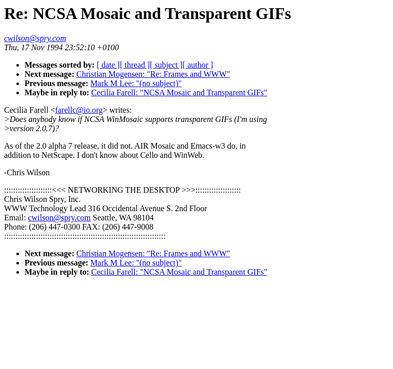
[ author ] (198, 64)
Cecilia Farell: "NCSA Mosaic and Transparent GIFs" (179, 92)
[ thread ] (135, 64)
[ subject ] (166, 64)
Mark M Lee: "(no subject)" (136, 83)
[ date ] (108, 64)
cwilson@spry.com (59, 217)
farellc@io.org (79, 110)
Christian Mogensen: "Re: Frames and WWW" (153, 74)
